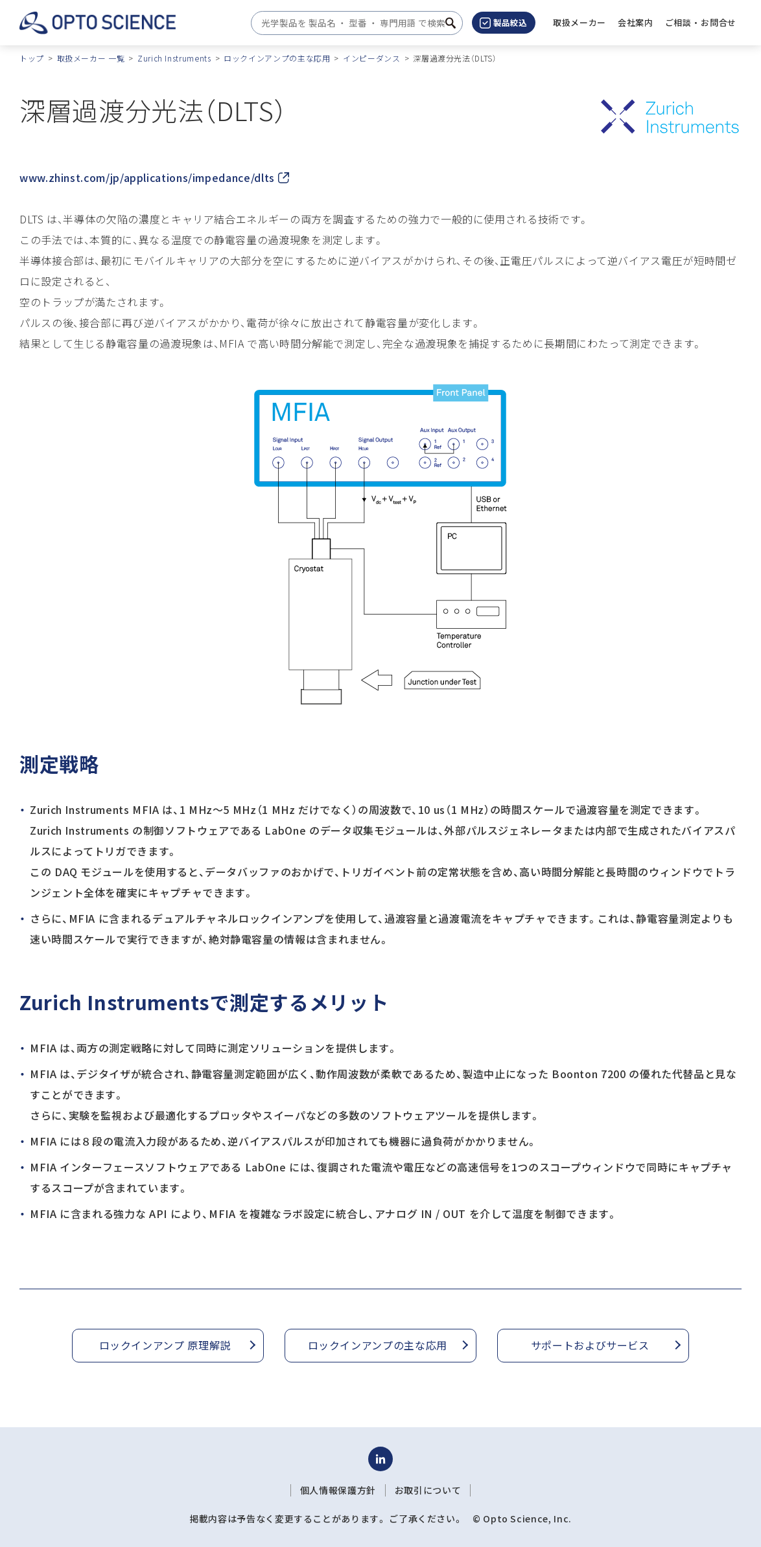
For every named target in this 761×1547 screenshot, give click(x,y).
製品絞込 (503, 22)
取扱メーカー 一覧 (91, 57)
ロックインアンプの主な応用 (277, 57)
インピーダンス (371, 57)
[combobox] (353, 23)
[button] (635, 22)
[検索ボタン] (450, 23)
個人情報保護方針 (338, 1490)
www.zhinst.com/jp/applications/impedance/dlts (154, 177)
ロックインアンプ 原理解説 (165, 1345)
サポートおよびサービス (590, 1345)
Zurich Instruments (174, 57)
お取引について (428, 1490)
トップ (31, 57)
